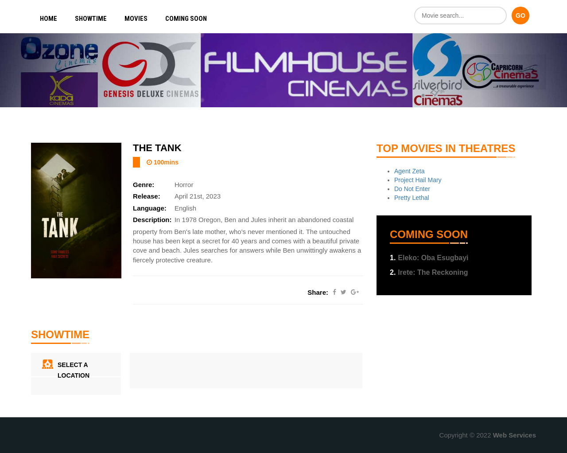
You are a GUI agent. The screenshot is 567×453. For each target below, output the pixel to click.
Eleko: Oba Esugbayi (429, 258)
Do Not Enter (412, 188)
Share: (317, 292)
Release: (146, 196)
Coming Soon (186, 19)
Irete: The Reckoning (429, 272)
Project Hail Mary (418, 180)
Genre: (143, 184)
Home (48, 19)
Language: (150, 208)
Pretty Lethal (411, 197)
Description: (152, 219)
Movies (136, 19)
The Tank (157, 147)
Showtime (91, 19)
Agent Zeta (409, 171)
